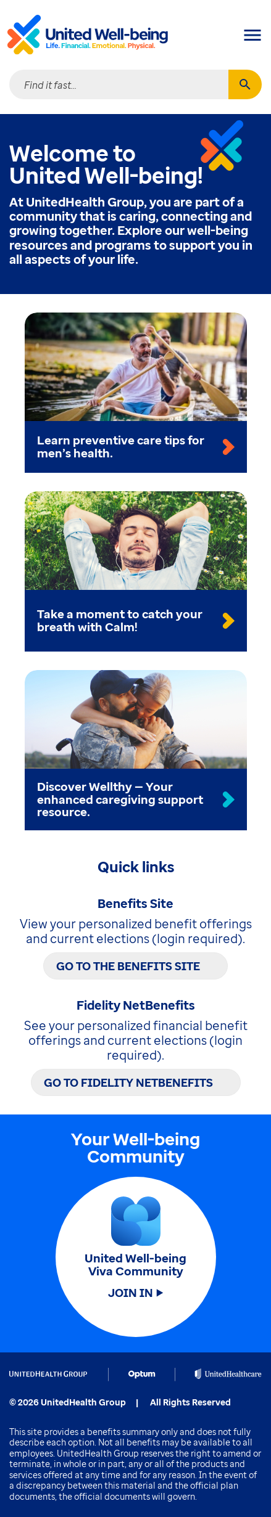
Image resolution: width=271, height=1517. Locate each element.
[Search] (245, 84)
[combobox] (118, 84)
